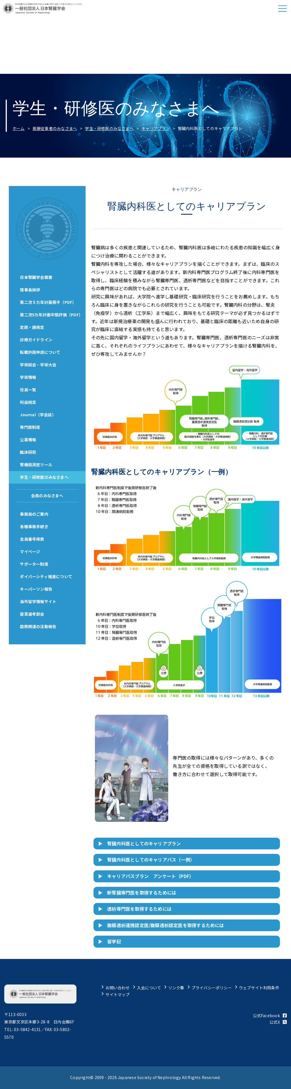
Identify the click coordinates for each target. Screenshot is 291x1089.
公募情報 (28, 439)
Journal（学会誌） (38, 414)
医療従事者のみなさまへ (55, 128)
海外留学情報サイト (38, 601)
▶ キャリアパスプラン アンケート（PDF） (146, 876)
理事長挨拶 (30, 289)
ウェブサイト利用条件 (259, 987)
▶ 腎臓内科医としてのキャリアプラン (139, 843)
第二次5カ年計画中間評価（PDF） (51, 314)
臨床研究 (28, 452)
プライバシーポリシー (212, 987)
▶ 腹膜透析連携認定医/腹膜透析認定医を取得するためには (161, 925)
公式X (278, 1022)
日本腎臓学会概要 (36, 277)
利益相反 (28, 402)
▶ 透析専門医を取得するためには (135, 908)
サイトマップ (117, 994)
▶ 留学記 (109, 941)
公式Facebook (270, 1015)
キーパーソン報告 (36, 589)
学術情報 (28, 377)
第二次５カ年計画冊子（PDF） (48, 302)
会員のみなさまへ (47, 495)
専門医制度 (30, 427)
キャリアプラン (156, 128)
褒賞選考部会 (32, 614)
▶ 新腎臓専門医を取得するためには (137, 892)
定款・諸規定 (32, 327)
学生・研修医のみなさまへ (109, 128)
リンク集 (176, 987)
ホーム (19, 128)
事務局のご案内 (34, 514)
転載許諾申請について (40, 352)
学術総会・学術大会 (38, 364)
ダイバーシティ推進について (46, 576)
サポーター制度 (34, 564)
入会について (149, 987)
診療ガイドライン (36, 339)
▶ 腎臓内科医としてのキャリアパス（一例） (146, 859)
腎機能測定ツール (36, 464)
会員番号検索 (32, 539)
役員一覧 (28, 389)
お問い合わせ (117, 987)
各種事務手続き (34, 526)
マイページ (30, 551)
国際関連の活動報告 (38, 626)
